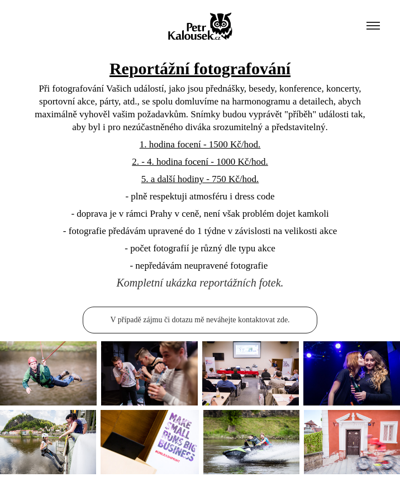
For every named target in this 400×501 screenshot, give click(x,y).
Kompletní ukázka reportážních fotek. (199, 282)
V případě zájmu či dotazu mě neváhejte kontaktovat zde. (199, 320)
